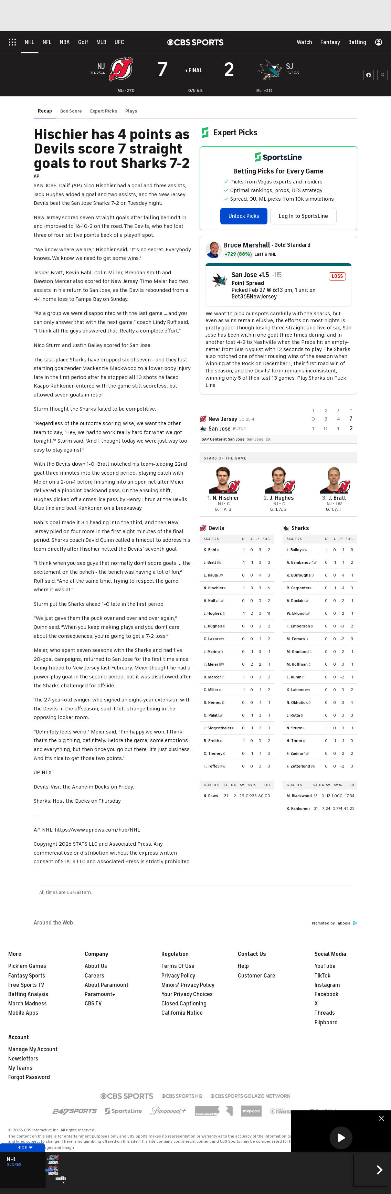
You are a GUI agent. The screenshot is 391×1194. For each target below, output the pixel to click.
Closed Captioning (184, 1003)
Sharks (300, 528)
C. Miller (211, 689)
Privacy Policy (178, 975)
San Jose (220, 428)
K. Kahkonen (298, 808)
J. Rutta (293, 715)
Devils (216, 528)
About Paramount (106, 985)
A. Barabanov (299, 562)
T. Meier (211, 664)
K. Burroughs (299, 575)
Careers (94, 975)
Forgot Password (29, 1077)
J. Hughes (213, 613)
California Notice (182, 1013)
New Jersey (223, 419)
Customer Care (256, 975)
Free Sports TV (26, 985)
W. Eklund (296, 613)
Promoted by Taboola (334, 923)
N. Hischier (213, 587)
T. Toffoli (212, 766)
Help (243, 966)
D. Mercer (212, 677)
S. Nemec (212, 702)
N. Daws (211, 795)
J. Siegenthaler (217, 728)
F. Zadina (295, 753)
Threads (325, 1013)
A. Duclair (295, 600)
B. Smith (211, 740)
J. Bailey (294, 549)
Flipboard (326, 1022)
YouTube (325, 966)
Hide (22, 1160)
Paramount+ (100, 994)
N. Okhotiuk (297, 702)
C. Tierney (213, 753)
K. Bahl (210, 549)
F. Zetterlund (298, 766)
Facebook (326, 994)
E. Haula (211, 575)
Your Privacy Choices (187, 994)
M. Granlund (298, 651)
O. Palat (211, 715)
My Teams (20, 1068)
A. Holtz (211, 600)
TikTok (322, 975)
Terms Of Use (177, 966)
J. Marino (212, 651)
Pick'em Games (27, 966)
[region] (341, 1138)
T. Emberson (298, 626)
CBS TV (93, 1003)
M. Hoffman (297, 664)
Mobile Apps (23, 1013)
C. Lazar (211, 638)
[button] (341, 1138)
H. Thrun (294, 740)
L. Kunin (294, 677)
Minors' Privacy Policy (187, 985)
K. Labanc (295, 689)
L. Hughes (213, 626)
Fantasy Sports (26, 975)
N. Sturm (295, 728)
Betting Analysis (28, 994)
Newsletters (23, 1058)
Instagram (327, 985)
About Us (96, 966)
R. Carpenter (298, 587)
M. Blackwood (299, 795)
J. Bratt (210, 562)
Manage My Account (32, 1049)
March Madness (27, 1003)
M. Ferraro (296, 638)
